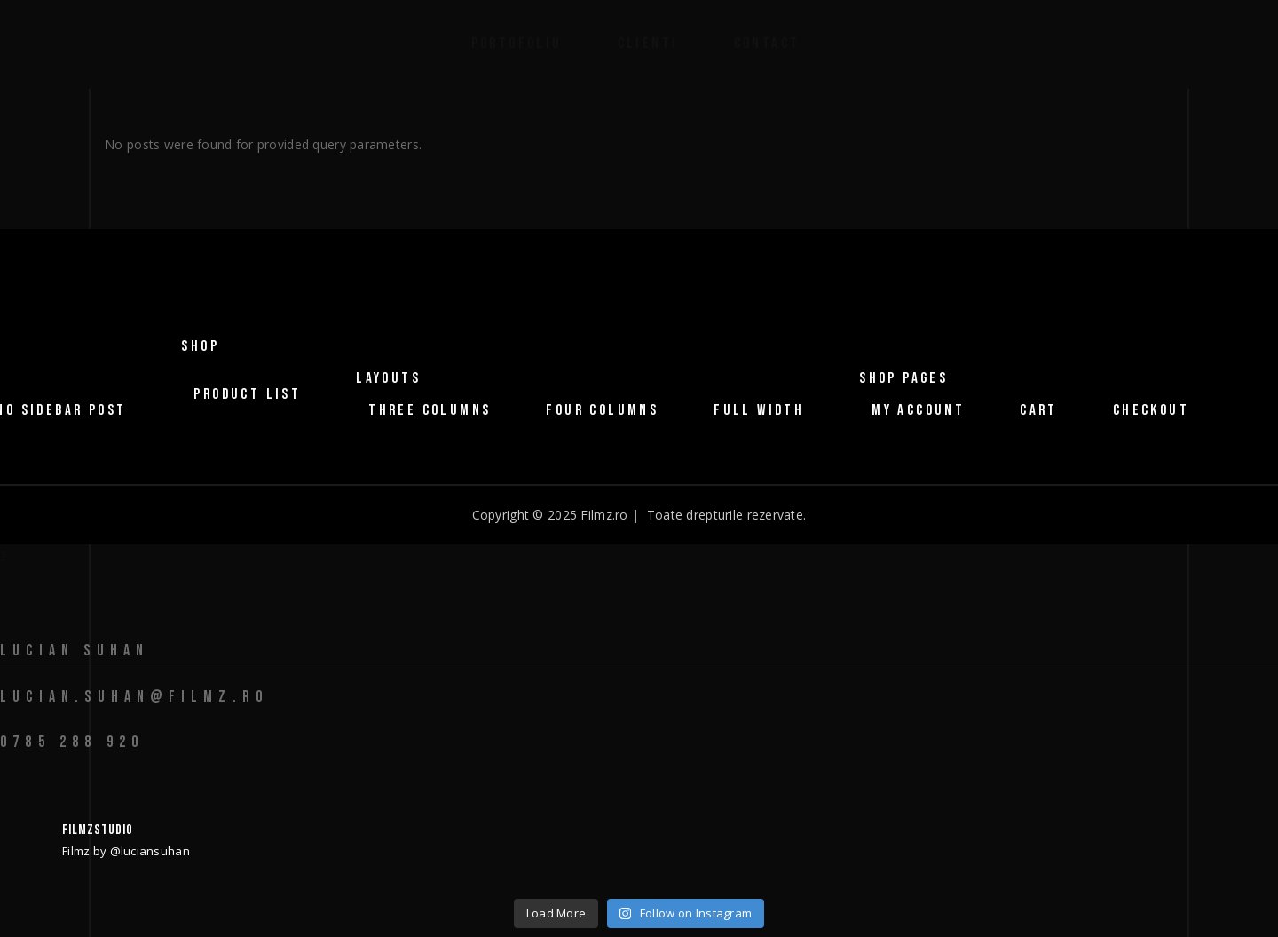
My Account (918, 410)
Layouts (388, 378)
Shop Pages (903, 378)
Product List (247, 394)
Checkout (1151, 410)
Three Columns (429, 410)
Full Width (759, 410)
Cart (1039, 410)
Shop (200, 346)
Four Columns (602, 410)
